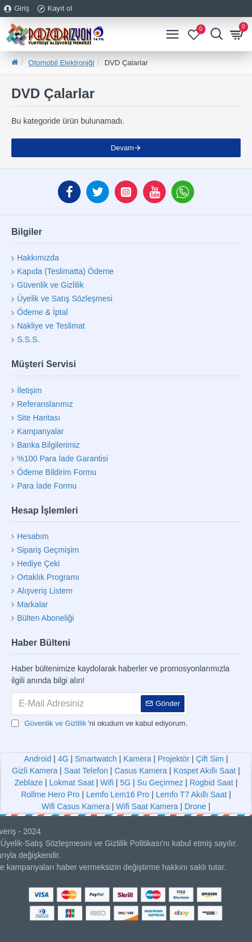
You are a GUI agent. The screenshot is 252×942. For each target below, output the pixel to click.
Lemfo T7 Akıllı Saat (191, 794)
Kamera (137, 758)
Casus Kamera (141, 770)
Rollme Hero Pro (50, 794)
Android (37, 758)
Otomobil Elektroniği (61, 62)
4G (63, 758)
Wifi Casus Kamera (75, 806)
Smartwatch (96, 758)
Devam (122, 148)
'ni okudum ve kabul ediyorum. (99, 723)
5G (125, 782)
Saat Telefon (86, 770)
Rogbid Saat (211, 782)
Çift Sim (210, 758)
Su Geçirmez (160, 782)
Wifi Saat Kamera (147, 806)
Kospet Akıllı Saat (205, 770)
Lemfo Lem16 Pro (117, 794)
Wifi (107, 782)
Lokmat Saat (71, 782)
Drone (195, 806)
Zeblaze (28, 782)
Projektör (174, 758)
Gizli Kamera (34, 770)
